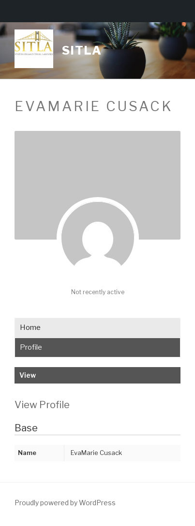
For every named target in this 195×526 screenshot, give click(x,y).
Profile (31, 347)
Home (30, 327)
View (27, 375)
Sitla (82, 50)
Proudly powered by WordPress (65, 502)
